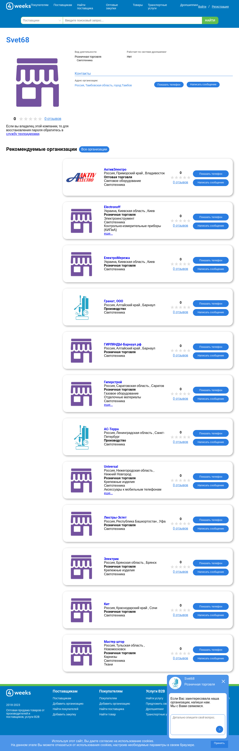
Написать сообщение (211, 182)
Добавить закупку (64, 714)
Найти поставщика (85, 6)
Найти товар (107, 714)
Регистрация (220, 6)
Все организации (94, 149)
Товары (138, 5)
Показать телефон (168, 84)
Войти (202, 6)
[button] (219, 729)
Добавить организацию (68, 703)
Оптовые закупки (112, 6)
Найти (210, 20)
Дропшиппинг (189, 5)
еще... (108, 233)
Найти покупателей (65, 709)
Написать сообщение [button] (203, 84)
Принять (219, 743)
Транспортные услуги (157, 6)
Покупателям (39, 5)
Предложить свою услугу (162, 703)
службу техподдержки (22, 134)
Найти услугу (154, 698)
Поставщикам (63, 5)
